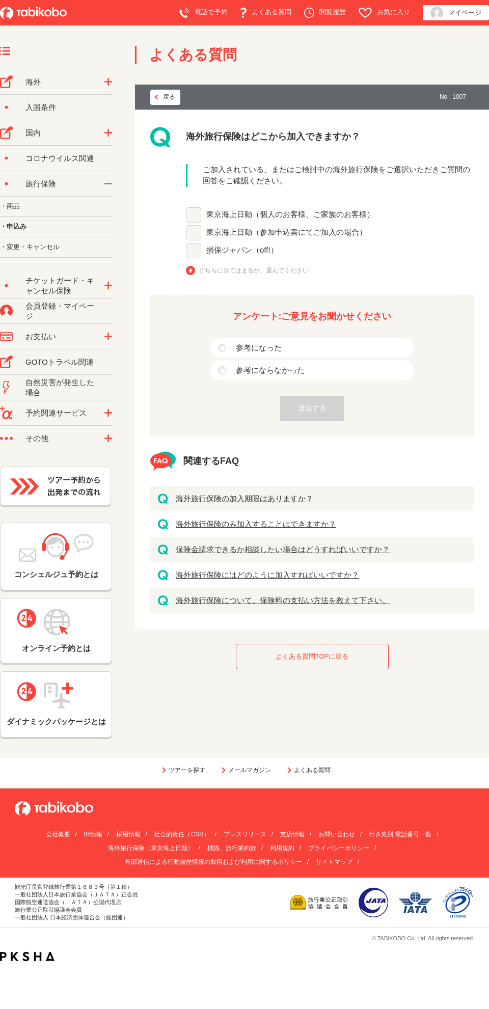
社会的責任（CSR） (181, 834)
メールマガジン (249, 770)
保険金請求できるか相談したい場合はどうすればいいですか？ (283, 549)
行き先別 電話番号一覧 (400, 834)
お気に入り (384, 13)
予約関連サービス (56, 412)
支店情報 (292, 834)
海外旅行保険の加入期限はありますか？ (244, 498)
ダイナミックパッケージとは (56, 704)
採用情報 (128, 834)
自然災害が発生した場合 (59, 387)
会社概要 (58, 834)
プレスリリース (245, 834)
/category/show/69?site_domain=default (108, 285)
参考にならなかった (270, 370)
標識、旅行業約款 (231, 848)
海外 (33, 81)
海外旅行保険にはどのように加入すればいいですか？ (267, 574)
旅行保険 (40, 183)
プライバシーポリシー (338, 848)
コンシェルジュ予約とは (56, 556)
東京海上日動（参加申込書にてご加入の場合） (286, 232)
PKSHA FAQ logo (27, 956)
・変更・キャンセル (30, 247)
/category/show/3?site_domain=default (108, 438)
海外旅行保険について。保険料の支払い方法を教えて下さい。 (283, 600)
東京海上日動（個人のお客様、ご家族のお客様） (290, 214)
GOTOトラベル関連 (59, 362)
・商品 (10, 206)
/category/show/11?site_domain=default (108, 413)
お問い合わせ (336, 834)
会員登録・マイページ (59, 311)
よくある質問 (265, 13)
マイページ (455, 13)
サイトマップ (334, 861)
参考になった (259, 347)
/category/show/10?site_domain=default (108, 184)
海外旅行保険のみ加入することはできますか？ (256, 524)
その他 (36, 438)
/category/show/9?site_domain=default (108, 336)
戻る (169, 96)
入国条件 (40, 107)
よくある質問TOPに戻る (312, 656)
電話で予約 (203, 13)
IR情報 (93, 834)
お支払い (40, 336)
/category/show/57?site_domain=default (108, 133)
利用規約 (282, 848)
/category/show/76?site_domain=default (108, 82)
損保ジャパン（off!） (242, 250)
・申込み (13, 226)
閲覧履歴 (325, 13)
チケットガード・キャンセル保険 (59, 285)
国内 (33, 132)
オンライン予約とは (56, 630)
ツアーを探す (187, 770)
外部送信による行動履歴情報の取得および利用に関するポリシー (213, 861)
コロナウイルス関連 (59, 158)
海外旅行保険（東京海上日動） (151, 848)
